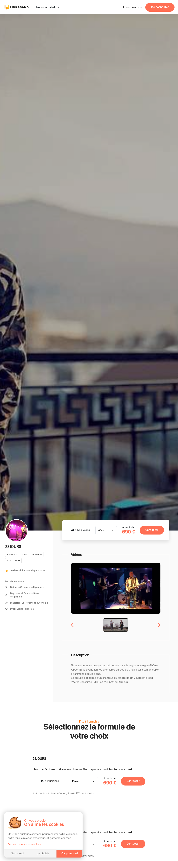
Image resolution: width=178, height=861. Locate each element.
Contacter (151, 530)
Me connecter (160, 7)
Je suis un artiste (132, 7)
